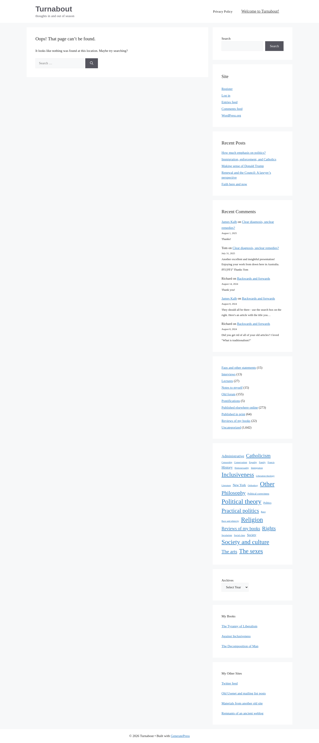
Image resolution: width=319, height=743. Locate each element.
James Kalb (229, 222)
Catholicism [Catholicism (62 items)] (258, 455)
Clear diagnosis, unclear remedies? (256, 248)
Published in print (233, 414)
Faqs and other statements (239, 367)
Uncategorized (231, 427)
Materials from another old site (242, 703)
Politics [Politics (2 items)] (267, 502)
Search (226, 38)
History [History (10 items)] (227, 467)
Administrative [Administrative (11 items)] (233, 456)
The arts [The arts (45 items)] (229, 551)
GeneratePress (180, 736)
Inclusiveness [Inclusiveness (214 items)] (238, 474)
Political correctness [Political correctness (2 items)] (258, 493)
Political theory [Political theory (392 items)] (241, 501)
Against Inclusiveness (236, 636)
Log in (226, 95)
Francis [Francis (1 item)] (271, 462)
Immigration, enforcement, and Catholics (249, 159)
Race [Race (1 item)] (263, 512)
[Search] (91, 63)
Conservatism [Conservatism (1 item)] (240, 462)
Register (227, 89)
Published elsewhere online (240, 407)
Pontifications (231, 401)
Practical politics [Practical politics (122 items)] (240, 510)
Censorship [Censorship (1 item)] (227, 462)
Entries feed (229, 102)
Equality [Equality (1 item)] (253, 462)
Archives (227, 580)
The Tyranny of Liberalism (239, 626)
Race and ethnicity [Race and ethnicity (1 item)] (230, 521)
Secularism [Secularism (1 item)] (227, 535)
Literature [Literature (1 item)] (226, 485)
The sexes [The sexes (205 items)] (251, 551)
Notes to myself (232, 387)
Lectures (227, 381)
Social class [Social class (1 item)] (239, 535)
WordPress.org (231, 115)
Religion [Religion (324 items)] (252, 519)
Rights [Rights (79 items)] (269, 528)
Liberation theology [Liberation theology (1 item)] (265, 476)
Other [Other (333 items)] (267, 484)
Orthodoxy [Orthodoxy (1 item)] (253, 485)
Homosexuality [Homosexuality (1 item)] (242, 468)
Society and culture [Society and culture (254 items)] (245, 541)
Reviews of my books (236, 421)
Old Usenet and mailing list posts (244, 693)
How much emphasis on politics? (244, 152)
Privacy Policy (223, 11)
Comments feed (232, 109)
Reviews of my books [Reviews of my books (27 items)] (241, 528)
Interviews (228, 374)
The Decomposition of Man (240, 646)
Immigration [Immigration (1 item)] (257, 468)
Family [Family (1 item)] (262, 462)
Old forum (228, 394)
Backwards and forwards (253, 278)
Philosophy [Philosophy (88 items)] (234, 493)
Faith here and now (234, 184)
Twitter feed (230, 683)
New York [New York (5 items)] (239, 485)
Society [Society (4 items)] (251, 535)
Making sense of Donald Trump (243, 166)
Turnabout (53, 9)
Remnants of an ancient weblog (242, 713)
